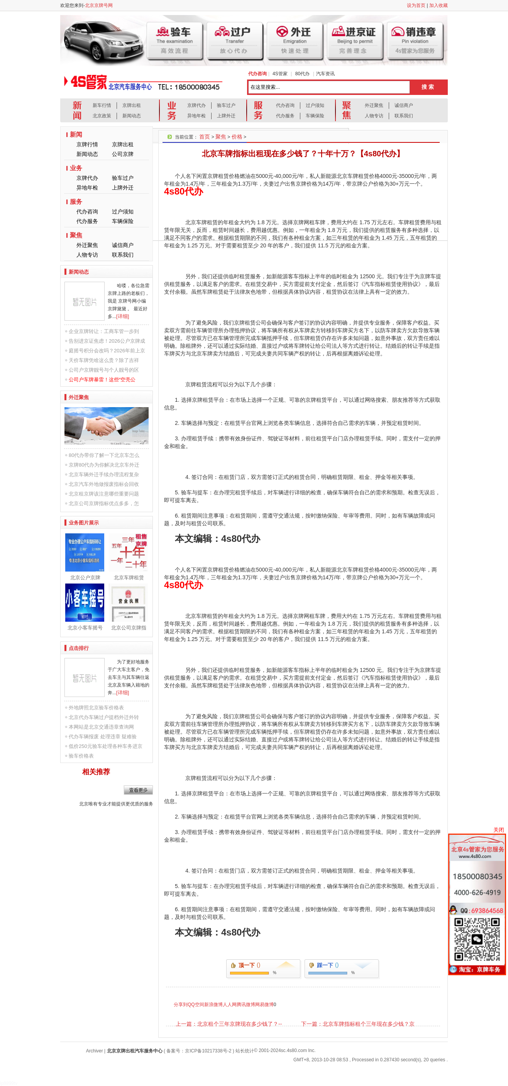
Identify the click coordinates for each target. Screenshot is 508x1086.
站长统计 (244, 1051)
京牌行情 (87, 144)
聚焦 (76, 235)
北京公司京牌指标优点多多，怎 (104, 503)
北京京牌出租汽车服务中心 (135, 1051)
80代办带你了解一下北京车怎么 (104, 455)
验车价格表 (81, 756)
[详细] (122, 316)
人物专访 (374, 115)
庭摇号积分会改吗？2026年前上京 (107, 351)
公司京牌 (123, 154)
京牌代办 (196, 105)
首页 (204, 137)
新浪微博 (213, 1004)
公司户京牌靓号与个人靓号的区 (104, 370)
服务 (76, 201)
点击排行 (79, 648)
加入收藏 (438, 5)
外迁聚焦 (374, 105)
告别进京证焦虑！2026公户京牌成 (107, 341)
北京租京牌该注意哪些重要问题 (104, 494)
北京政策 (102, 115)
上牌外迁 (226, 115)
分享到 (181, 1004)
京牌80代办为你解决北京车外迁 (104, 465)
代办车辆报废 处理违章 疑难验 (103, 736)
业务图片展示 (84, 523)
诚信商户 (404, 105)
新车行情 (102, 105)
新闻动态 (131, 115)
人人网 (230, 1004)
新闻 (76, 134)
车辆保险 (315, 115)
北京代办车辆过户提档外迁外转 (104, 717)
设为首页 (416, 5)
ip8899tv (8, 1083)
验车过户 (226, 105)
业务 (76, 168)
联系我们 (404, 115)
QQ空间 (196, 1004)
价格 (237, 137)
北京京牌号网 (99, 5)
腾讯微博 (246, 1004)
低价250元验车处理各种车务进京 (105, 746)
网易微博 (264, 1004)
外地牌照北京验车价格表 (96, 707)
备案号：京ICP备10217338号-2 (198, 1051)
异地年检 (196, 115)
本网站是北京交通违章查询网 (101, 727)
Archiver (94, 1051)
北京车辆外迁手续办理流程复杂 (104, 474)
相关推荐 (96, 772)
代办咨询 (285, 105)
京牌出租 (131, 105)
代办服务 (285, 115)
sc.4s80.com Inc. (298, 1050)
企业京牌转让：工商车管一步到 (104, 331)
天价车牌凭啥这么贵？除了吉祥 (104, 360)
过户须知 (315, 105)
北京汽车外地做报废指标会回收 (104, 484)
